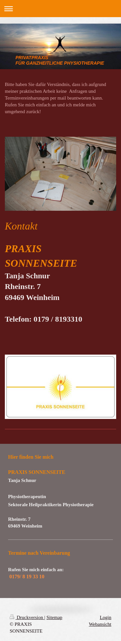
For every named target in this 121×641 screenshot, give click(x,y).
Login (105, 617)
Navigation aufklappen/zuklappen (60, 9)
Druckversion (27, 617)
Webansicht (100, 624)
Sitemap (54, 617)
